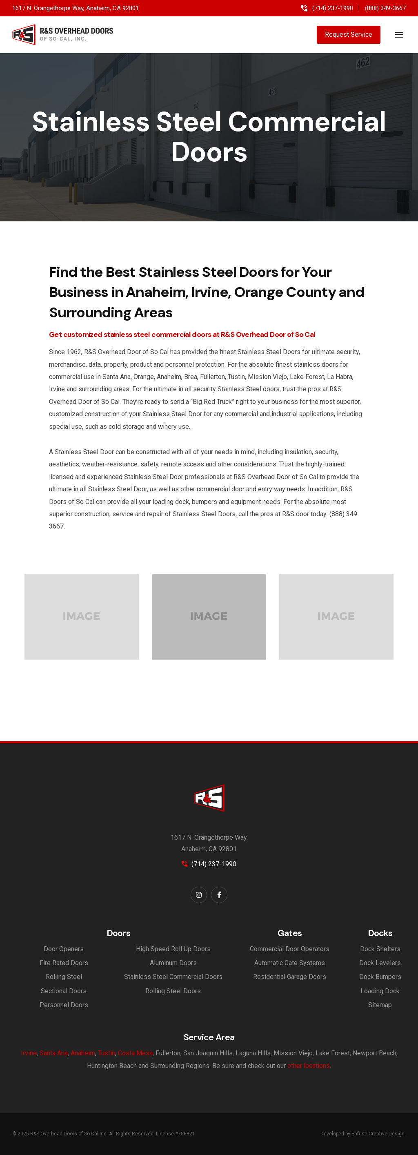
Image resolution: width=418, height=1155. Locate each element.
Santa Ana (54, 1053)
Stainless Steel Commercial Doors (173, 977)
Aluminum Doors (173, 963)
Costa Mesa (135, 1053)
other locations (308, 1066)
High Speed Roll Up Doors (173, 949)
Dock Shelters (380, 949)
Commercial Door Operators (289, 949)
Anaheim (83, 1053)
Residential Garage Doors (289, 977)
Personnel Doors (64, 1005)
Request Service (348, 34)
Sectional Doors (64, 991)
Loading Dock (380, 991)
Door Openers (64, 949)
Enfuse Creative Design (378, 1134)
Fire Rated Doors (64, 963)
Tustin (106, 1053)
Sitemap (380, 1005)
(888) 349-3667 (385, 8)
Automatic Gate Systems (289, 963)
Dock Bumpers (380, 977)
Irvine (29, 1053)
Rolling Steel (64, 977)
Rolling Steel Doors (173, 991)
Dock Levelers (380, 963)
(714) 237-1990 (332, 8)
